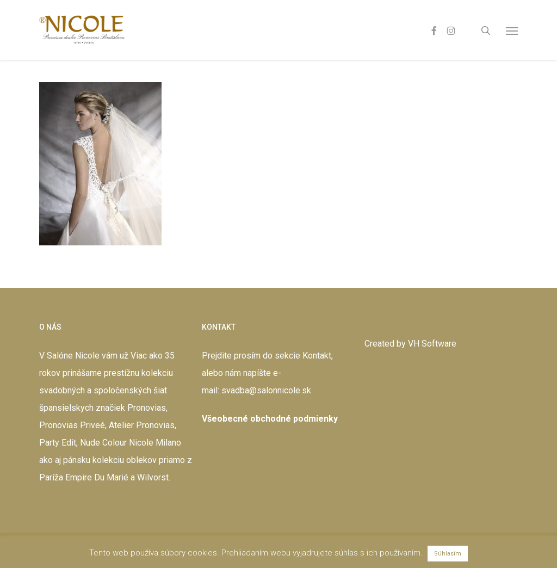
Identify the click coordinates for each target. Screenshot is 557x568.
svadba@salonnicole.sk (266, 390)
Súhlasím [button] (447, 553)
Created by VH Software (410, 343)
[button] (512, 30)
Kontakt (316, 355)
